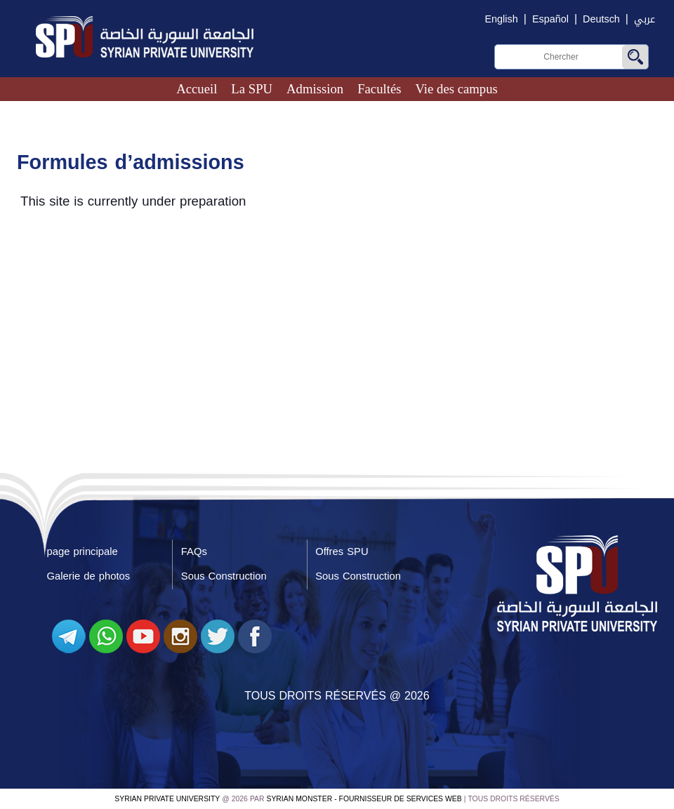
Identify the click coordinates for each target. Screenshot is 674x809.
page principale (82, 551)
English (501, 19)
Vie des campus (456, 88)
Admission (314, 88)
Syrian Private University (167, 798)
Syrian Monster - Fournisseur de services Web (364, 798)
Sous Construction (224, 576)
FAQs (194, 551)
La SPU (251, 88)
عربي (644, 19)
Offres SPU (341, 551)
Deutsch (601, 19)
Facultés (379, 88)
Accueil (196, 88)
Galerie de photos (89, 576)
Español (550, 19)
